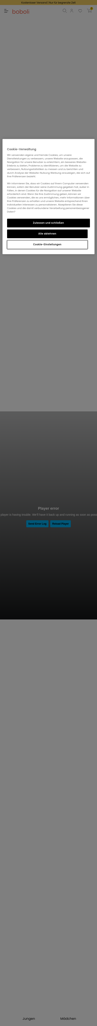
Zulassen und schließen (48, 223)
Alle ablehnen (47, 233)
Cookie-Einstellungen (47, 244)
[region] (48, 196)
